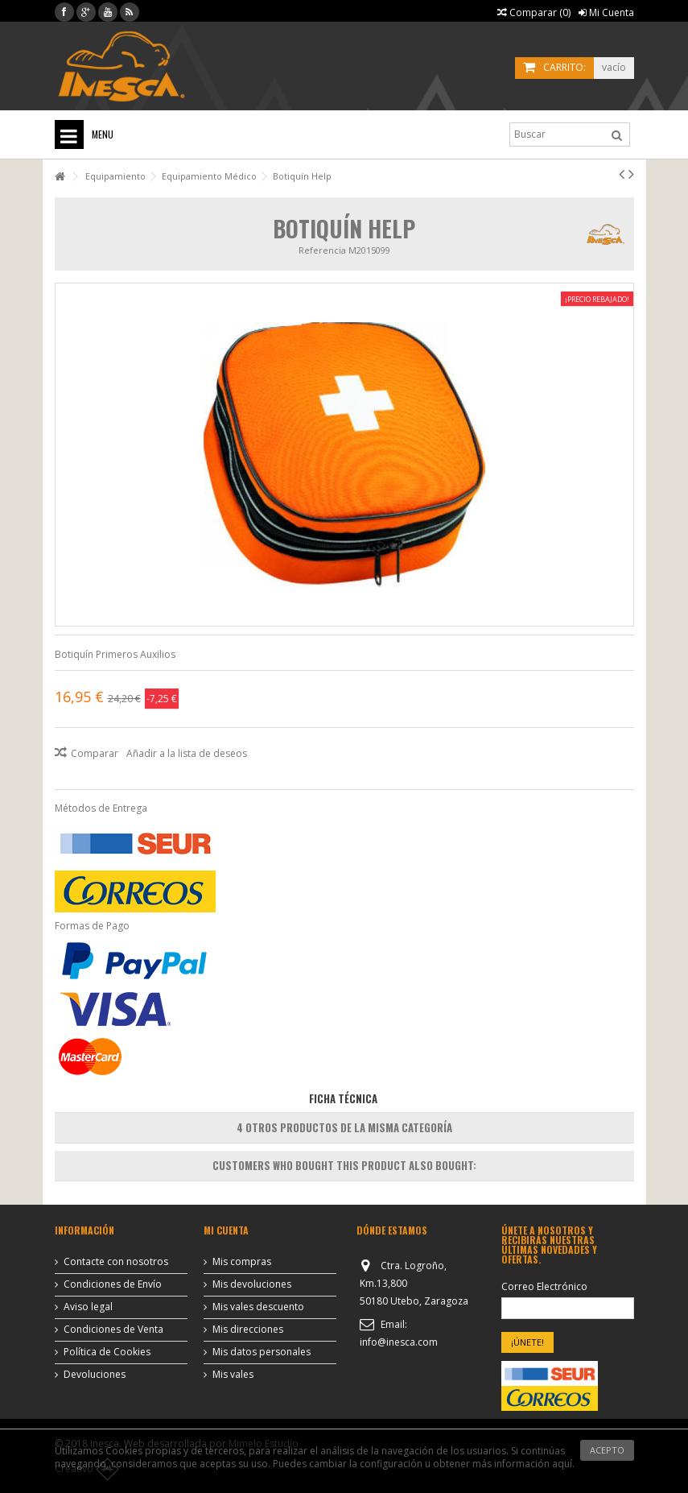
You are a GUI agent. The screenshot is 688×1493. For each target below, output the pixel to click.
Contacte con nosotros (116, 1261)
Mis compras (241, 1261)
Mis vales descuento (258, 1307)
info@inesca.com (399, 1342)
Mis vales (232, 1374)
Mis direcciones (247, 1329)
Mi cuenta (226, 1230)
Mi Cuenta (606, 12)
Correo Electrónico (544, 1286)
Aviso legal (88, 1307)
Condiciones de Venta (113, 1329)
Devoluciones (95, 1374)
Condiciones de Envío (113, 1284)
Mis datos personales (261, 1352)
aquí (562, 1463)
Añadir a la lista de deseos (186, 753)
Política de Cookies (107, 1352)
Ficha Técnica (343, 1098)
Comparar (94, 753)
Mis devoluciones (251, 1284)
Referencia (322, 250)
